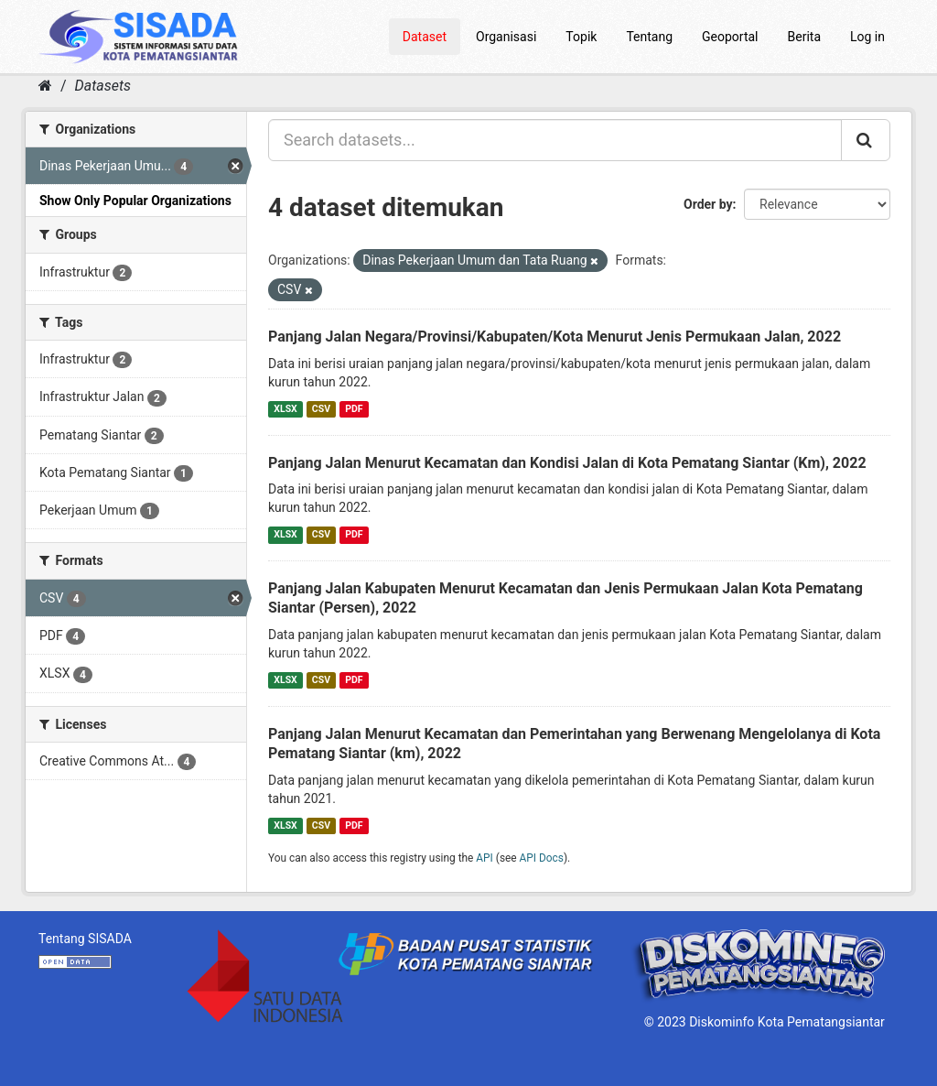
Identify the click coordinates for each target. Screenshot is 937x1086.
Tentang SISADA (85, 938)
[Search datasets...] (555, 140)
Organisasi (506, 36)
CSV (321, 409)
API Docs (542, 858)
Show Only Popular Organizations (135, 200)
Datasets (103, 85)
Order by (708, 204)
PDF (353, 409)
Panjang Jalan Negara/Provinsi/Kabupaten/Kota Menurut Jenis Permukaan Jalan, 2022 (554, 336)
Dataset (425, 36)
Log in (867, 36)
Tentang (649, 36)
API (484, 858)
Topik (581, 36)
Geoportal (730, 36)
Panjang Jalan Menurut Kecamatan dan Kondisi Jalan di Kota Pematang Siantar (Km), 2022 (567, 463)
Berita (805, 36)
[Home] (45, 85)
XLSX (285, 409)
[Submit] (865, 140)
